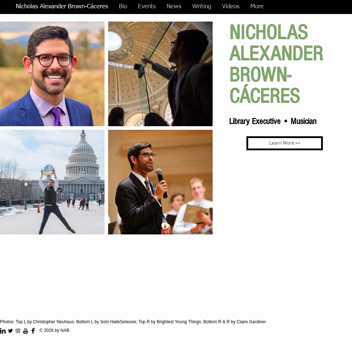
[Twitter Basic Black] (10, 331)
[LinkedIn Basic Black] (3, 331)
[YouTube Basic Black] (25, 331)
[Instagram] (18, 331)
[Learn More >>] (284, 143)
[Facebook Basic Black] (33, 331)
